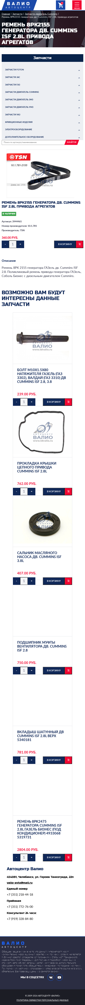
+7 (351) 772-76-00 (20, 906)
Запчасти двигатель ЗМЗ (19, 100)
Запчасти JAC (12, 77)
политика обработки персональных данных (42, 1000)
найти (71, 142)
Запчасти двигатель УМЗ (19, 107)
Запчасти (17, 14)
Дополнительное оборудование (24, 137)
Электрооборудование (18, 129)
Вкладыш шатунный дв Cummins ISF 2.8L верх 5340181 (40, 736)
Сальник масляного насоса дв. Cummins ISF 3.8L (39, 557)
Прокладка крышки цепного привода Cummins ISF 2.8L (36, 467)
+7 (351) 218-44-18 (20, 894)
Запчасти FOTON (14, 70)
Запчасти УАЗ (12, 115)
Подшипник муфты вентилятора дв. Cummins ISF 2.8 (42, 646)
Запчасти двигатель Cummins (41, 14)
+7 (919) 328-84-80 (20, 919)
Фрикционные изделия (18, 122)
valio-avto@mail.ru (19, 883)
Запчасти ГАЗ (12, 85)
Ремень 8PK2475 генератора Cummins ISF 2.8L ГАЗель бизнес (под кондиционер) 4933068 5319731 (39, 829)
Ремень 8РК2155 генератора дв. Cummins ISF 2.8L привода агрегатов (40, 17)
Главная (6, 14)
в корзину (65, 244)
